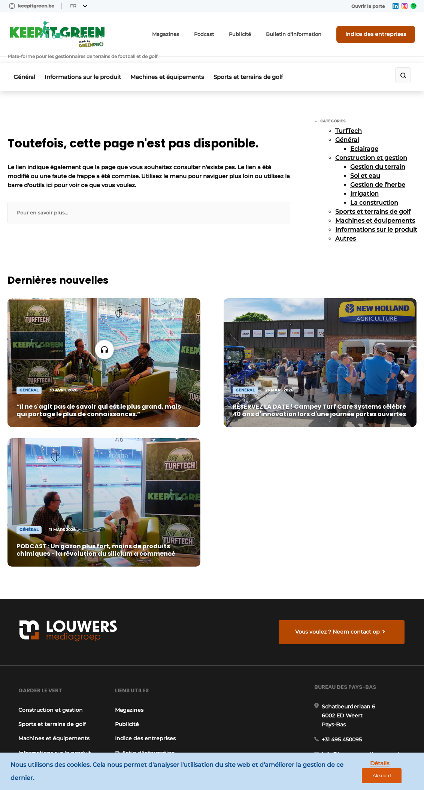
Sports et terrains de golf (256, 70)
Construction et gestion (371, 149)
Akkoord (396, 772)
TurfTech (348, 122)
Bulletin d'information (303, 35)
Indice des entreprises (380, 35)
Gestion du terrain (377, 158)
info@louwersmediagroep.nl (361, 573)
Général (24, 70)
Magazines (183, 35)
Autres (345, 230)
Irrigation (364, 185)
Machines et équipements (172, 70)
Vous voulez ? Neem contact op (338, 443)
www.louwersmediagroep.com (365, 724)
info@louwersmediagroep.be (362, 686)
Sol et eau (365, 167)
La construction (374, 194)
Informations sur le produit (85, 70)
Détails (360, 771)
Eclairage (364, 140)
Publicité (254, 35)
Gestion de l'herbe (377, 176)
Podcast (219, 35)
